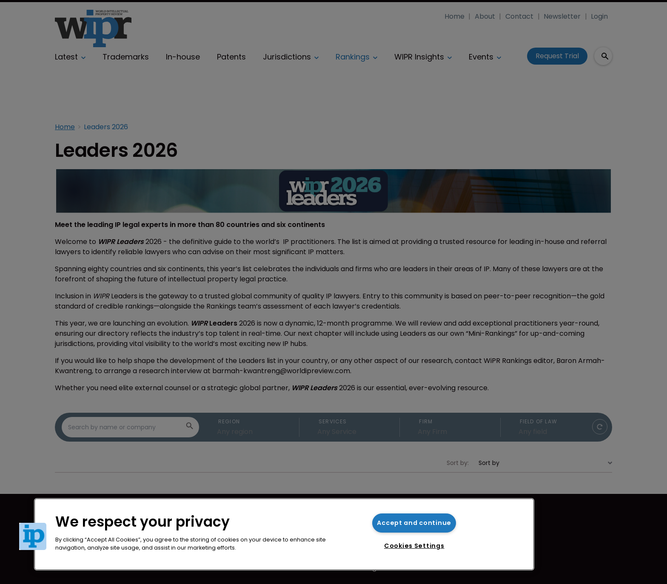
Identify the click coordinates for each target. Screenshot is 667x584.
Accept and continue (414, 523)
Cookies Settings (414, 545)
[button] (32, 536)
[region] (284, 534)
